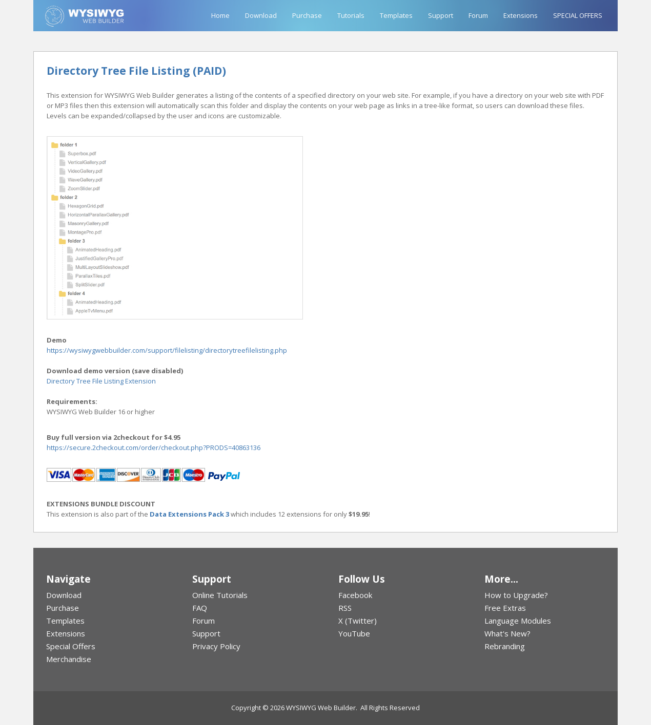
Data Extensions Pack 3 (189, 514)
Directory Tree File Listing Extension (101, 381)
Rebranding (504, 646)
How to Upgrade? (516, 595)
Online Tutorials (220, 595)
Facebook (355, 595)
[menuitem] (106, 595)
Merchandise (68, 659)
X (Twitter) (357, 620)
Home (220, 15)
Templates (396, 15)
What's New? (507, 633)
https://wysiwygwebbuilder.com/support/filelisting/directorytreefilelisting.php (167, 350)
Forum (478, 15)
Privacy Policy (216, 646)
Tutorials (350, 15)
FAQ (199, 608)
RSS (345, 608)
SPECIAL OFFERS (577, 15)
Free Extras (505, 608)
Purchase (307, 15)
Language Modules (517, 620)
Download (261, 15)
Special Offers (70, 646)
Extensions (520, 15)
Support (440, 15)
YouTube (354, 633)
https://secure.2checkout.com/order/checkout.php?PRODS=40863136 (153, 447)
